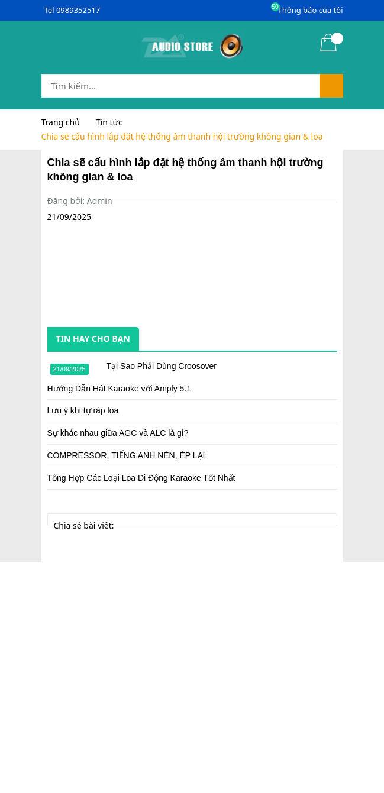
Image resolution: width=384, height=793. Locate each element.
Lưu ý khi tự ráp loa (83, 410)
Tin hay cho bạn (93, 338)
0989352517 (78, 10)
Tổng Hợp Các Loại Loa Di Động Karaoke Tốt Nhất (141, 478)
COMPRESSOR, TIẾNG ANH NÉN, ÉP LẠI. (127, 455)
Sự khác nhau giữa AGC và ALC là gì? (118, 433)
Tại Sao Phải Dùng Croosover (162, 366)
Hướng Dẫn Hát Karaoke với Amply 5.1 (119, 388)
